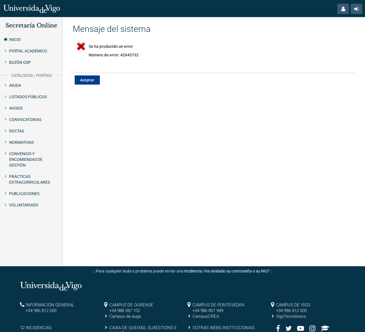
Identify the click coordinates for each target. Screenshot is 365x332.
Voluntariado (23, 205)
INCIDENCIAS (39, 327)
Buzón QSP (20, 62)
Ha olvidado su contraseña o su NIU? (236, 271)
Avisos (16, 108)
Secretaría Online (31, 25)
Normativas (21, 142)
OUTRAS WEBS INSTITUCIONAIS (223, 327)
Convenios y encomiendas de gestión (25, 159)
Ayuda (15, 85)
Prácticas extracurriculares (29, 179)
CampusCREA (205, 316)
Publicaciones (24, 193)
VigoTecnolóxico (291, 316)
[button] (343, 9)
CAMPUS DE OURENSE (131, 305)
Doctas (16, 131)
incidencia (193, 271)
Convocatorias (25, 119)
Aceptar (87, 80)
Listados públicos (28, 97)
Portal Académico (28, 51)
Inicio (12, 39)
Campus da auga (125, 316)
